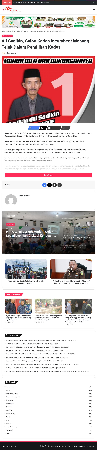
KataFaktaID (24, 196)
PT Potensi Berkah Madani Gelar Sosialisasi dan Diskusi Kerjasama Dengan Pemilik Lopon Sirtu (30, 234)
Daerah (8, 390)
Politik (8, 420)
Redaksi (63, 446)
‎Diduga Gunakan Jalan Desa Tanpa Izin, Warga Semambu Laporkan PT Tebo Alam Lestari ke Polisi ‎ (38, 364)
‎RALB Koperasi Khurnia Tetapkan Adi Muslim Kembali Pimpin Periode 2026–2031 (32, 350)
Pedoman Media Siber (78, 446)
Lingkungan (10, 403)
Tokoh (8, 433)
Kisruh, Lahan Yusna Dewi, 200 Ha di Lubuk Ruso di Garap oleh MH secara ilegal (32, 368)
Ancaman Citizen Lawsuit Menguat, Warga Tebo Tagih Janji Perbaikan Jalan (31, 361)
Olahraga (9, 410)
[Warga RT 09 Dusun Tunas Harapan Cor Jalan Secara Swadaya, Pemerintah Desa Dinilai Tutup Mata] (48, 306)
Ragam (8, 423)
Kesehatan (9, 400)
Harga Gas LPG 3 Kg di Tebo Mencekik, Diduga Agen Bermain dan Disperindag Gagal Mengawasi (18, 318)
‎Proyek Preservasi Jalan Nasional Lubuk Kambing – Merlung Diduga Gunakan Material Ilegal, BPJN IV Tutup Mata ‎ (43, 371)
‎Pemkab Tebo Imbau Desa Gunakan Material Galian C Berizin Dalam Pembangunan (33, 347)
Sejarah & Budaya (12, 427)
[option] (48, 232)
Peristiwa (9, 417)
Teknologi (9, 430)
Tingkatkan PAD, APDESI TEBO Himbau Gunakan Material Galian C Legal (29, 343)
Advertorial (10, 224)
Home (4, 31)
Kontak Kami (91, 446)
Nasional (9, 407)
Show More (48, 175)
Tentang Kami (55, 446)
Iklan (68, 446)
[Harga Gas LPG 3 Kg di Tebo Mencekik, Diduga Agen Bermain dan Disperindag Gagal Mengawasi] (18, 306)
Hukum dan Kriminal (12, 397)
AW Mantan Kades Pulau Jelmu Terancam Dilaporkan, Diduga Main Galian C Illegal (33, 357)
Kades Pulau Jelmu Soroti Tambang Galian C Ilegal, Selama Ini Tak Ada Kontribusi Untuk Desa (36, 354)
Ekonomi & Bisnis (12, 393)
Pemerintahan (12, 31)
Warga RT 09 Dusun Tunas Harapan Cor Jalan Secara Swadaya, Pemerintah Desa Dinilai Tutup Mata (48, 318)
